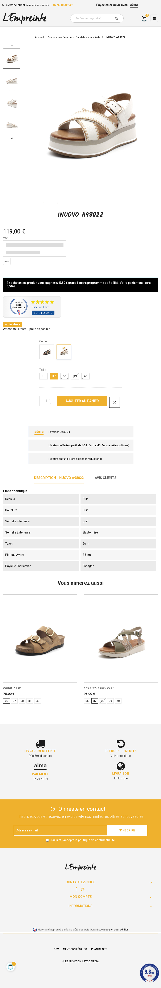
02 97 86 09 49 (63, 5)
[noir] (46, 353)
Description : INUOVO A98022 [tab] (59, 478)
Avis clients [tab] (105, 478)
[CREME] (64, 353)
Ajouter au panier (82, 401)
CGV (56, 949)
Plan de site (99, 949)
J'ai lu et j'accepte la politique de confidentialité (82, 840)
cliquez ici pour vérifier (114, 929)
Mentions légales (75, 949)
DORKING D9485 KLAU (99, 688)
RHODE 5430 (12, 688)
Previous (11, 45)
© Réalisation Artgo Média (80, 961)
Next (11, 138)
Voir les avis (43, 312)
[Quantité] (46, 401)
